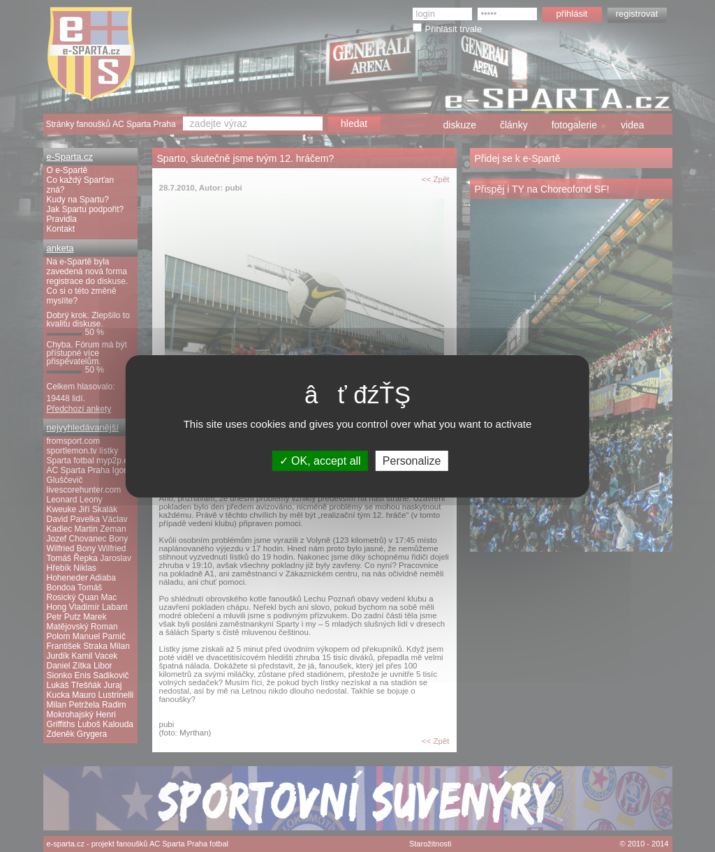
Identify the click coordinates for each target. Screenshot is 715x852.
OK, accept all (320, 460)
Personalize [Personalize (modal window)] (412, 460)
